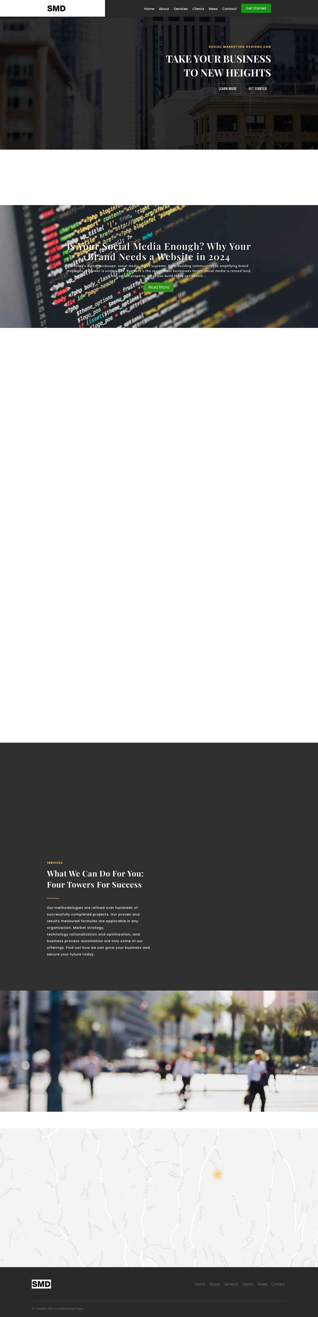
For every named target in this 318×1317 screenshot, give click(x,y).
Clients (198, 9)
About (164, 9)
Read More (158, 287)
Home (149, 9)
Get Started (256, 8)
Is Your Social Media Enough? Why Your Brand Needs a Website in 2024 (159, 251)
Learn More (228, 88)
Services (181, 9)
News (213, 9)
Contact (229, 9)
